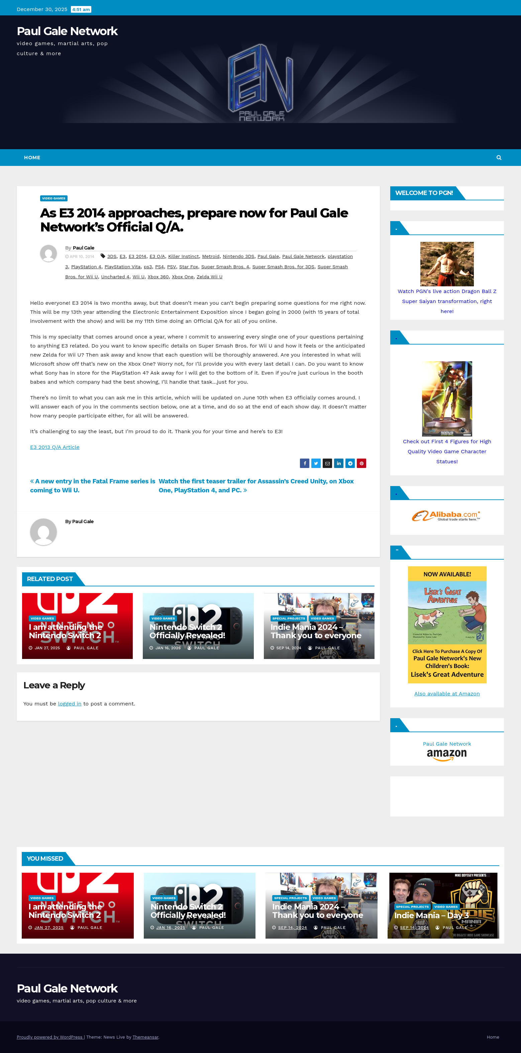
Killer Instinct (183, 256)
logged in (69, 703)
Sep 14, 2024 (292, 927)
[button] (499, 157)
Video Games (54, 198)
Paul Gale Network (67, 31)
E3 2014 (137, 256)
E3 (122, 256)
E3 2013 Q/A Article (55, 447)
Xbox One (182, 276)
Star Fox (188, 266)
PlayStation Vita (123, 266)
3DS (111, 256)
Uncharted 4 (115, 276)
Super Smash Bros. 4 (225, 266)
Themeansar (145, 1037)
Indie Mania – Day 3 (431, 915)
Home (32, 158)
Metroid (210, 256)
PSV (171, 266)
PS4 (159, 266)
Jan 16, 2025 (170, 927)
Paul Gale (84, 248)
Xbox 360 (158, 276)
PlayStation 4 (86, 266)
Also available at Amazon (447, 693)
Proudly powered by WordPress (50, 1037)
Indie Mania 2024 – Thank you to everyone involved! (316, 635)
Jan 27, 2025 (49, 927)
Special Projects (289, 618)
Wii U (138, 276)
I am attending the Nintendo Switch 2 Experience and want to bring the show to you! (75, 639)
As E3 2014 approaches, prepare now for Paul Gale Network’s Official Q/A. (194, 220)
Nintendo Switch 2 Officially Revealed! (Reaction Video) (187, 635)
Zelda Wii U (209, 276)
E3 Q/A (157, 256)
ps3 (148, 266)
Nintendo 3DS (238, 256)
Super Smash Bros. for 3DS (283, 266)
